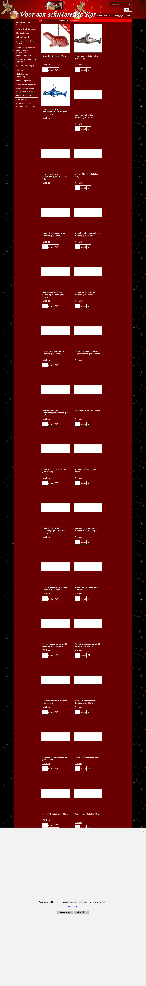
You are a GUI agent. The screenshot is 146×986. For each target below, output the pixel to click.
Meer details (73, 906)
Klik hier (46, 65)
